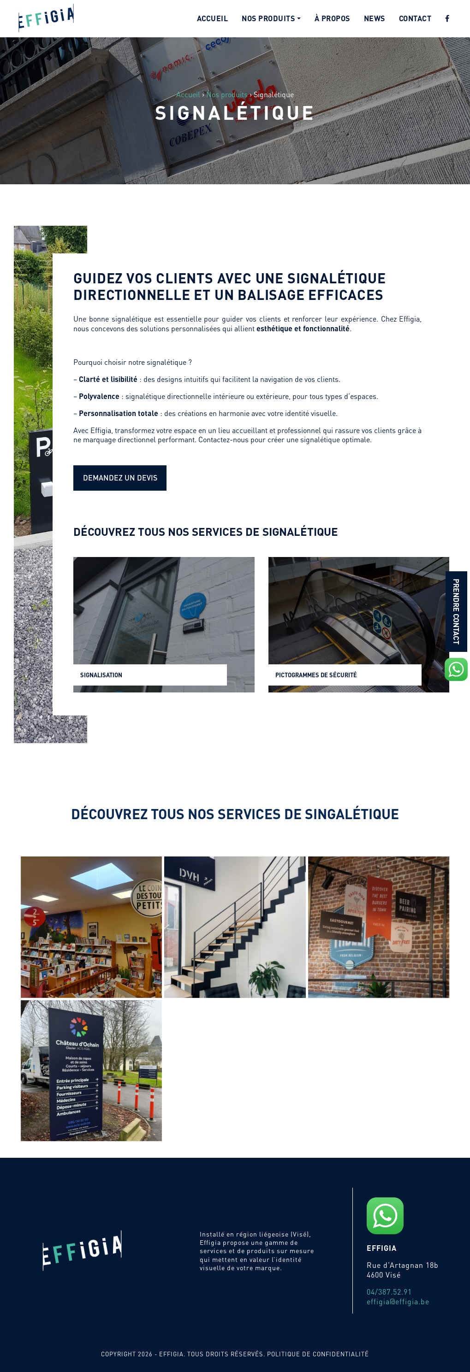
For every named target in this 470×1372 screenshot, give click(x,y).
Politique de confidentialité (318, 1354)
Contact (415, 18)
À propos (332, 18)
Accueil (212, 18)
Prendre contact (456, 612)
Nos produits (268, 18)
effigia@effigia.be (398, 1301)
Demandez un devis (120, 477)
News (374, 18)
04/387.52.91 (389, 1291)
